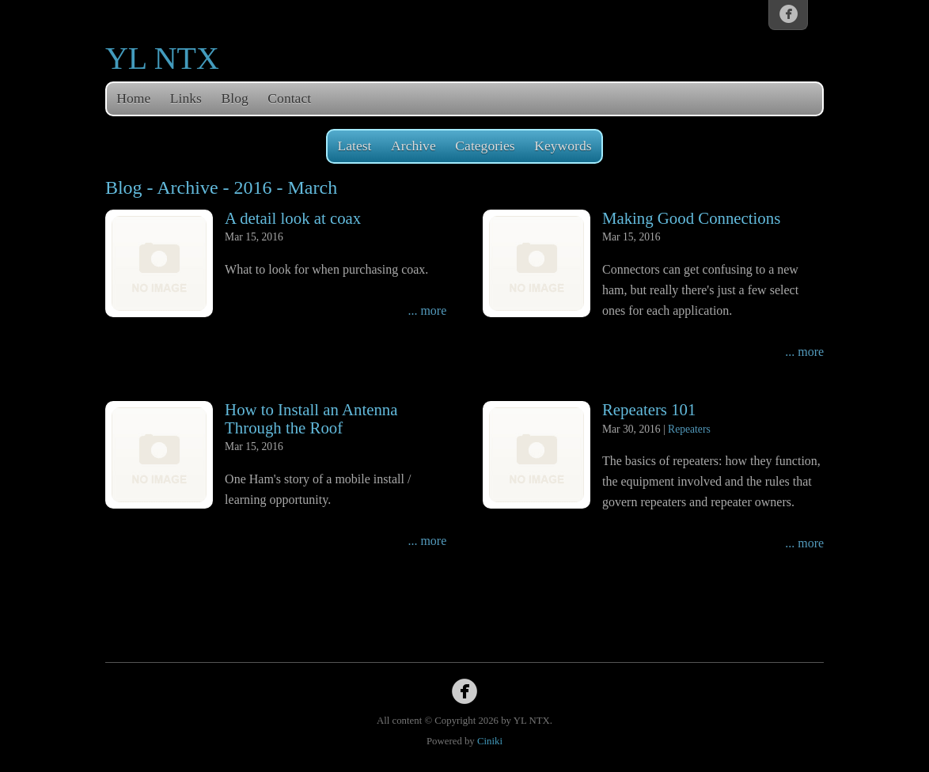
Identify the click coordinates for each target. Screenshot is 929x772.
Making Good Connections (691, 218)
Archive (413, 145)
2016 (253, 187)
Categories (484, 145)
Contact (289, 98)
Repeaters (689, 429)
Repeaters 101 (649, 409)
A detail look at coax (293, 218)
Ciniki (489, 741)
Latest (354, 145)
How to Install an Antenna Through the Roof (311, 418)
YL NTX (162, 58)
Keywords (562, 145)
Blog (235, 98)
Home (133, 98)
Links (186, 98)
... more (427, 310)
